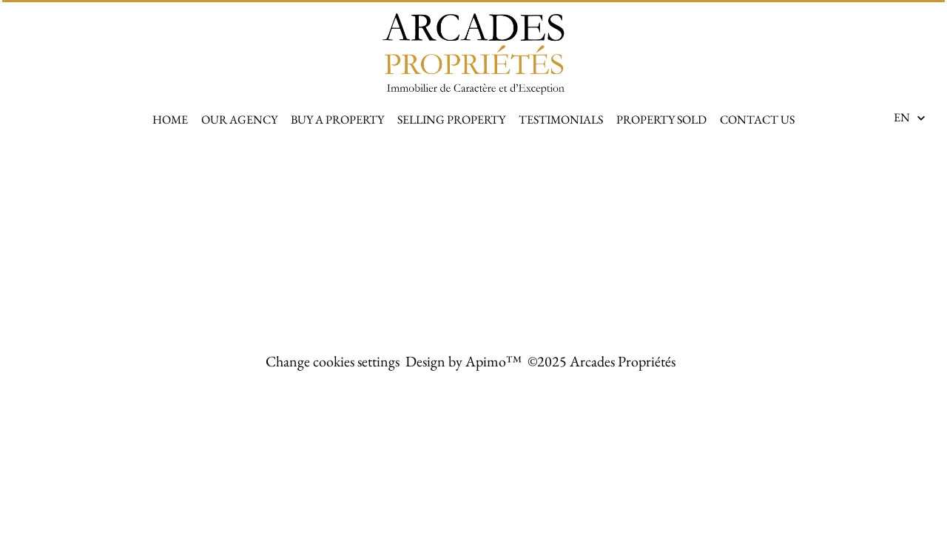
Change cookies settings (333, 361)
